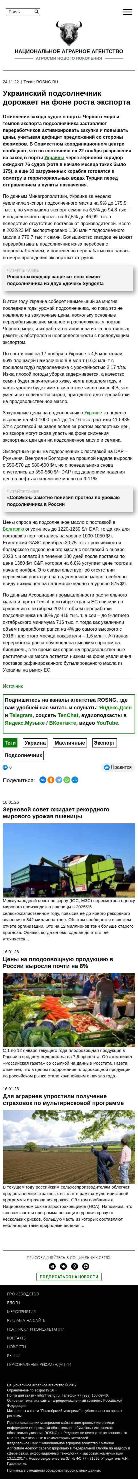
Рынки (13, 1355)
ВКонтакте (62, 723)
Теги (10, 743)
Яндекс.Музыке (25, 723)
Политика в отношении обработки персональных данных (54, 1470)
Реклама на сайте (26, 1320)
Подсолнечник (23, 755)
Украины (54, 157)
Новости (16, 1346)
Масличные (70, 743)
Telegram (20, 715)
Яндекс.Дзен (115, 708)
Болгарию (13, 529)
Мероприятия (21, 1311)
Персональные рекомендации (39, 1364)
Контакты (17, 1338)
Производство (23, 1294)
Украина (35, 743)
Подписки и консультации (36, 1329)
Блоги (13, 1302)
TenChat (68, 715)
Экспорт (104, 743)
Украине (93, 412)
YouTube (107, 723)
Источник (13, 686)
